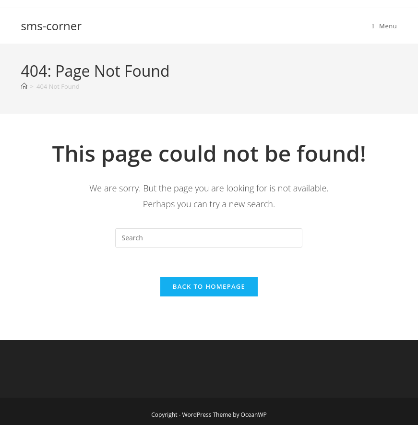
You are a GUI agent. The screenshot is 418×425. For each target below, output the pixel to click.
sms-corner (51, 26)
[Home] (24, 86)
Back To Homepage (209, 286)
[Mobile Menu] (384, 26)
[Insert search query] (208, 238)
